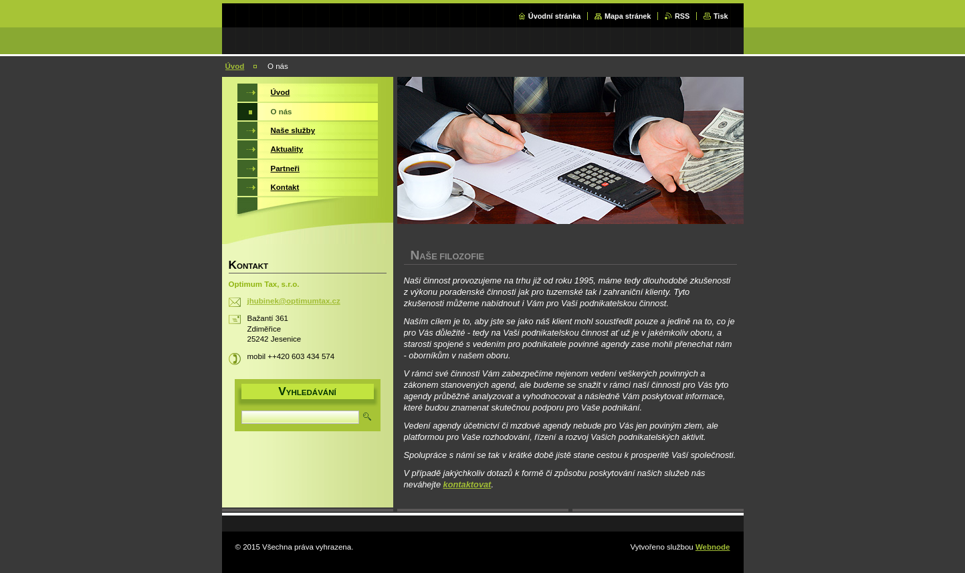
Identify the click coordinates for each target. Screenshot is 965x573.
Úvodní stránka (554, 16)
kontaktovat (467, 484)
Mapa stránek (628, 16)
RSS (682, 16)
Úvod (235, 66)
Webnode (712, 547)
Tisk (721, 16)
